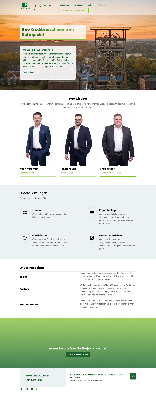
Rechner (90, 5)
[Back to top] (133, 376)
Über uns (102, 5)
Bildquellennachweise (92, 375)
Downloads (75, 375)
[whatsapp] (35, 9)
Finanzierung (63, 5)
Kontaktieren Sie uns (78, 355)
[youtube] (45, 5)
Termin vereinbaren (73, 10)
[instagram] (40, 5)
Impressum (75, 378)
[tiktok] (50, 5)
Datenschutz (111, 375)
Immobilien (78, 5)
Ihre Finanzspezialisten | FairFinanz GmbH (85, 380)
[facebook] (35, 5)
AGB (121, 375)
